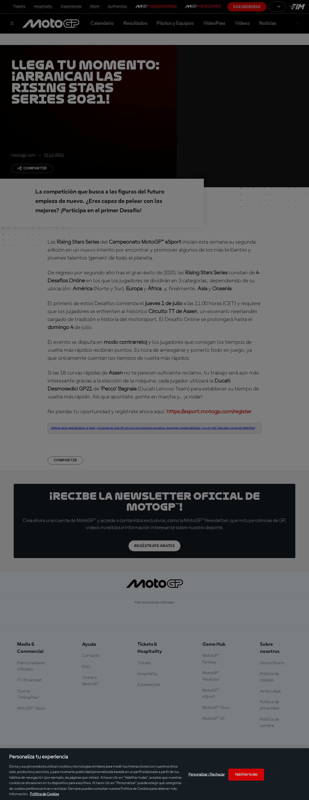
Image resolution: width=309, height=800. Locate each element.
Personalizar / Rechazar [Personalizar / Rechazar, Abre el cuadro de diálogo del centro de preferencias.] (206, 774)
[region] (154, 774)
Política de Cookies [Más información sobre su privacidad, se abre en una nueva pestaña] (44, 794)
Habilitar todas (246, 774)
